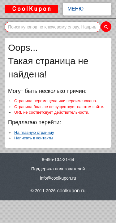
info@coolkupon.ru (58, 178)
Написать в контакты (33, 138)
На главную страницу (34, 132)
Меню (87, 9)
